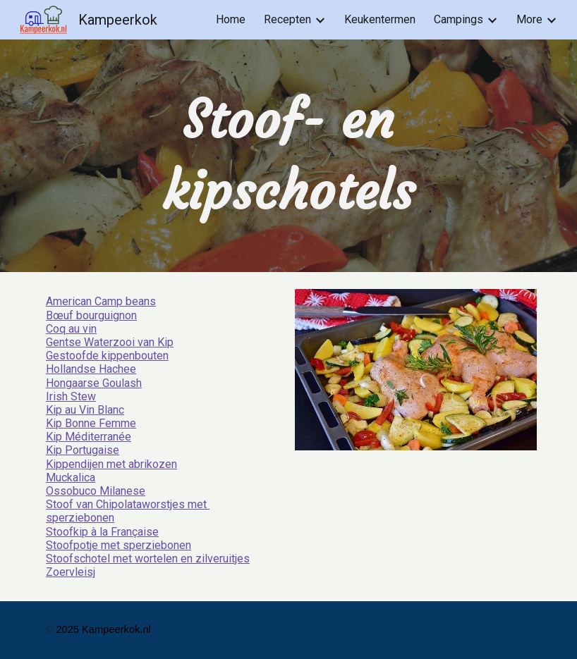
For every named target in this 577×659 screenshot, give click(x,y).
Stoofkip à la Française (102, 531)
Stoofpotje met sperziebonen (118, 545)
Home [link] (230, 19)
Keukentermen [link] (379, 19)
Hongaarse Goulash (94, 383)
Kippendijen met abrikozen (111, 464)
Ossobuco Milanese (95, 491)
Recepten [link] (287, 19)
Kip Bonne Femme (91, 423)
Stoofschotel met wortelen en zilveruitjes (148, 558)
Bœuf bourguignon (91, 315)
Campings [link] (458, 19)
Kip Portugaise (82, 450)
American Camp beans (101, 301)
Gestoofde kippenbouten (107, 355)
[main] (288, 156)
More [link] (529, 19)
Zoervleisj (70, 572)
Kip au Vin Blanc (85, 410)
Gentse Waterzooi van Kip (110, 342)
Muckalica (70, 477)
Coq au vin (71, 328)
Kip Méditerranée (88, 436)
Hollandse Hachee (91, 369)
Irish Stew (71, 396)
